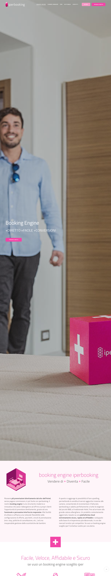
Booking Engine (41, 4)
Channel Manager (53, 4)
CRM (61, 4)
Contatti (75, 4)
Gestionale (67, 4)
